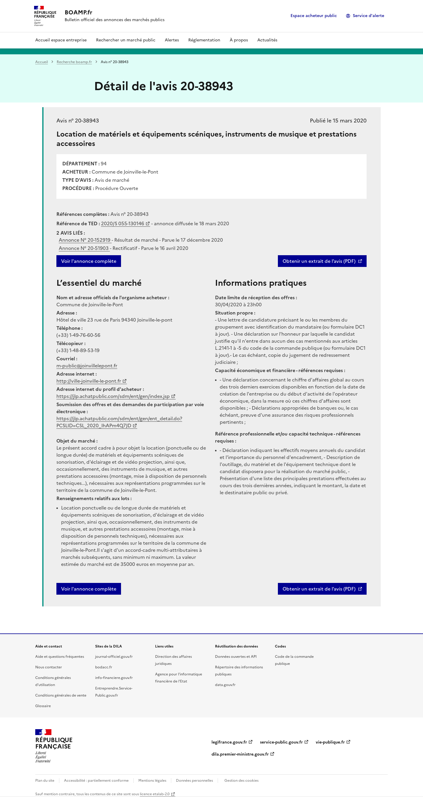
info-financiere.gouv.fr (114, 677)
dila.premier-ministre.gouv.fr (240, 754)
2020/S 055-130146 (122, 223)
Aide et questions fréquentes (59, 656)
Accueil (41, 62)
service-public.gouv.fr (281, 742)
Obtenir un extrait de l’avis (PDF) (319, 261)
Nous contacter (48, 667)
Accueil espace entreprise (61, 40)
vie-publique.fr (330, 742)
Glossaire (43, 706)
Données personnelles (194, 780)
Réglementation (204, 40)
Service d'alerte (368, 16)
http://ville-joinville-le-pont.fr (88, 380)
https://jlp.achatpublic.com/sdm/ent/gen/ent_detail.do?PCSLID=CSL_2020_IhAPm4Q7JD (119, 422)
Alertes (172, 40)
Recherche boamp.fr (74, 62)
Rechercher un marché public (125, 40)
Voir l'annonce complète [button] (88, 588)
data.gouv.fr (225, 684)
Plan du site (44, 780)
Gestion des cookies (241, 780)
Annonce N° (85, 239)
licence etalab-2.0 (154, 794)
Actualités (267, 40)
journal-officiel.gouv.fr (114, 656)
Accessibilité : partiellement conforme (96, 780)
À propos (239, 40)
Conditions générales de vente (60, 695)
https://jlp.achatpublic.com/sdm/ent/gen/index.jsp (113, 396)
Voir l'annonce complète (88, 261)
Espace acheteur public (314, 16)
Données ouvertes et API (236, 656)
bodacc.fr (103, 667)
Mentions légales (152, 780)
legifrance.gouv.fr (229, 742)
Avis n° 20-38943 (77, 121)
